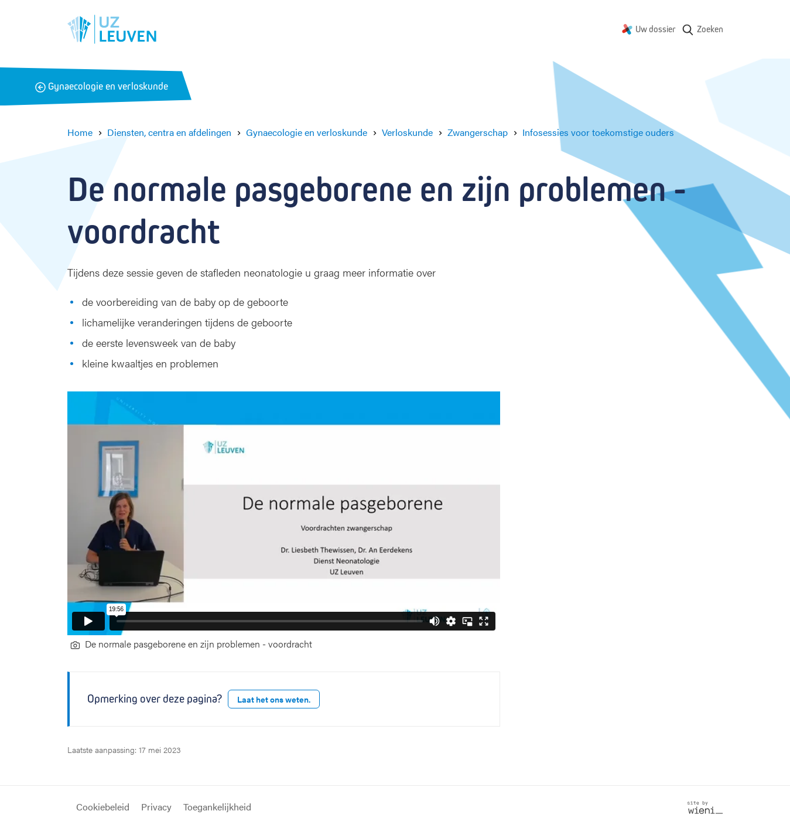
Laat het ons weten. (273, 699)
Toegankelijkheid (217, 806)
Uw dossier (655, 29)
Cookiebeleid (102, 806)
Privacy (156, 806)
